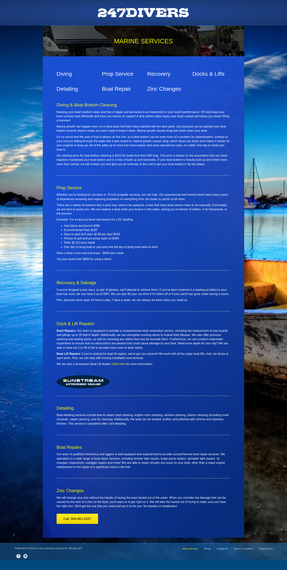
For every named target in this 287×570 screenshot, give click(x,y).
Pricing (188, 30)
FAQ (173, 30)
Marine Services (118, 30)
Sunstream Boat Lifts (149, 30)
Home (77, 30)
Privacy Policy (266, 558)
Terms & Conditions (243, 558)
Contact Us (206, 30)
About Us (93, 30)
